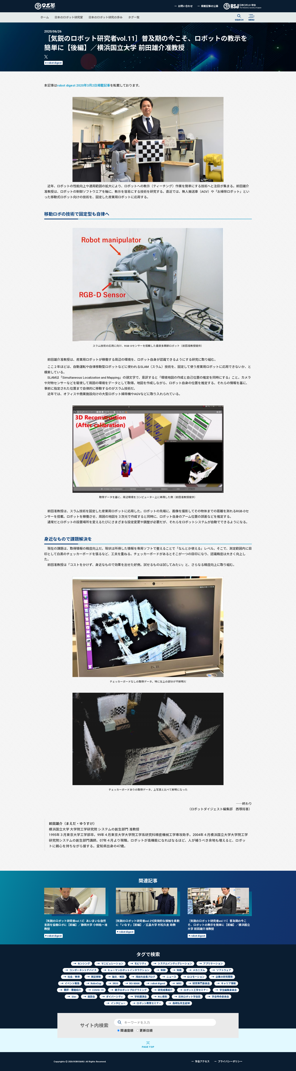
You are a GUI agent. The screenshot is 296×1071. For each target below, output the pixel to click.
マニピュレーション (112, 963)
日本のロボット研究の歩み (106, 17)
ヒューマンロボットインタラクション (128, 970)
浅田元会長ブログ (145, 977)
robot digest (54, 63)
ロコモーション (195, 977)
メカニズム (199, 970)
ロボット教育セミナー (149, 1003)
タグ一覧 (134, 17)
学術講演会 (140, 996)
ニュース (171, 977)
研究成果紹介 (165, 990)
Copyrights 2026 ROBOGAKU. (80, 1061)
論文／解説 (118, 977)
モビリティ (140, 963)
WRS (178, 983)
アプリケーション (213, 963)
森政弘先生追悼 (181, 1003)
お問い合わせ (185, 6)
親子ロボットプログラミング (131, 990)
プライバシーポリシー (230, 1061)
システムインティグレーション (175, 963)
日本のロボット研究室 (69, 17)
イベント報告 (72, 983)
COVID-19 (97, 990)
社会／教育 (74, 977)
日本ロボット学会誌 (189, 996)
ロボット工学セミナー (196, 990)
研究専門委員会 (201, 983)
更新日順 (144, 1030)
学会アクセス (202, 1061)
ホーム (44, 17)
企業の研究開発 (224, 977)
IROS (115, 983)
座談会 (91, 996)
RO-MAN (134, 983)
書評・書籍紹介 (72, 990)
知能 (179, 970)
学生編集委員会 (228, 990)
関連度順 (125, 1030)
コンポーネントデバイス (82, 970)
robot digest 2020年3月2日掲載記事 (83, 85)
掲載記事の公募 (209, 6)
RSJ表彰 (162, 996)
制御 (163, 970)
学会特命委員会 (220, 996)
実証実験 (96, 977)
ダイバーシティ (114, 996)
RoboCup (96, 983)
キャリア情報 (228, 983)
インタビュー (118, 1003)
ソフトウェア (223, 970)
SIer (74, 996)
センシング (84, 963)
